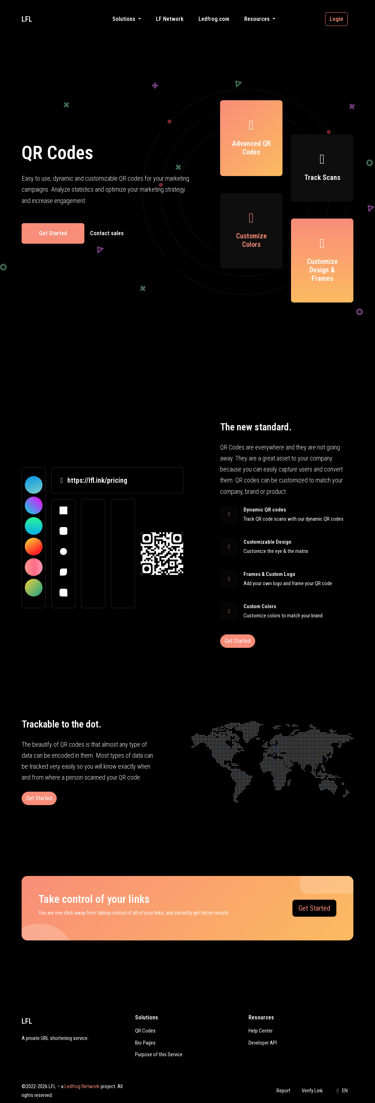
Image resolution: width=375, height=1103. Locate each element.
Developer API (262, 1043)
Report (283, 1090)
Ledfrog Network (82, 1086)
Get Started (53, 233)
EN (341, 1090)
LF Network (170, 19)
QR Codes (145, 1031)
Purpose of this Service (159, 1054)
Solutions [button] (124, 19)
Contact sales (107, 233)
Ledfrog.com (213, 19)
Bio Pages (145, 1043)
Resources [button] (257, 19)
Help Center (260, 1031)
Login (336, 19)
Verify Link (312, 1090)
